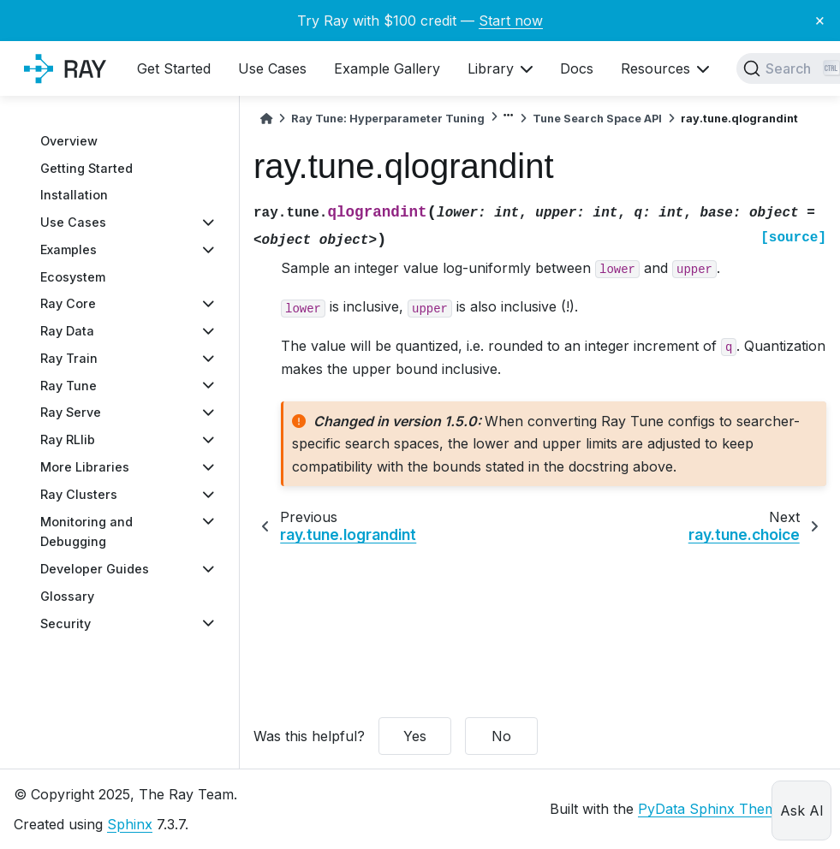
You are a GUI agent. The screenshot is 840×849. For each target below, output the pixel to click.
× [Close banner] (819, 19)
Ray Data (67, 331)
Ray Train (69, 358)
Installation (74, 194)
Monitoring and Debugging (86, 531)
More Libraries (84, 467)
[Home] (266, 119)
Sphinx (129, 824)
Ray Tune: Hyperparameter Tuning (388, 118)
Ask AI (802, 810)
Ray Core (68, 303)
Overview (69, 141)
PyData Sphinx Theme (711, 808)
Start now (511, 20)
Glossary (67, 596)
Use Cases (73, 222)
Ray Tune (68, 385)
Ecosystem (72, 277)
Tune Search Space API (597, 118)
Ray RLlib (67, 439)
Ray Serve (70, 412)
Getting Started (86, 168)
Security (65, 623)
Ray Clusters (78, 494)
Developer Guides (94, 568)
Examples (68, 249)
